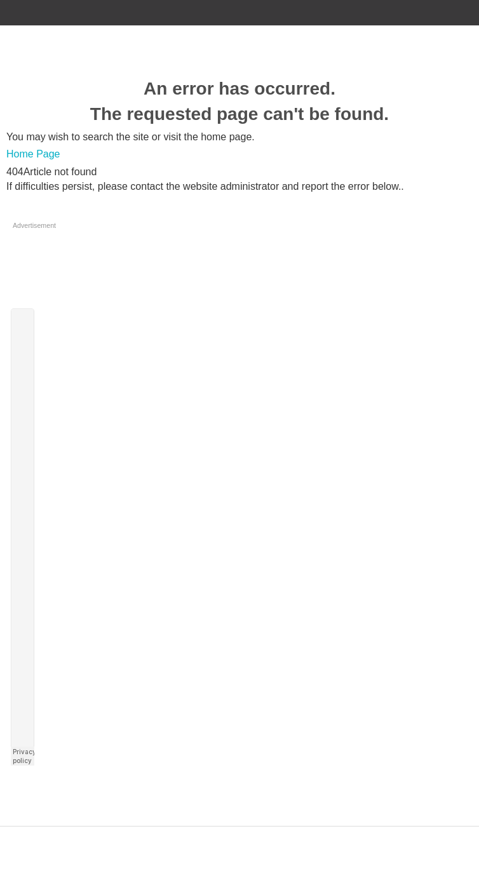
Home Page (33, 154)
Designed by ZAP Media (239, 833)
